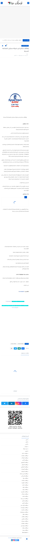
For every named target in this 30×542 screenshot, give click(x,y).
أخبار (27, 439)
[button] (23, 348)
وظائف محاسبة (24, 509)
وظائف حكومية (25, 482)
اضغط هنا (21, 291)
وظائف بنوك (25, 478)
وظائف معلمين (25, 518)
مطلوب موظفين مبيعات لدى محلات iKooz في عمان (11, 40)
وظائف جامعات (25, 480)
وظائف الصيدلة (25, 469)
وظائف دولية (25, 489)
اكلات (26, 442)
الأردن (26, 444)
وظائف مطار (25, 514)
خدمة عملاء (25, 448)
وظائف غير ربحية (24, 498)
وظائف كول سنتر (24, 505)
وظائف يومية (25, 530)
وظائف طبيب (25, 496)
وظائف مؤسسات (24, 507)
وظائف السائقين (24, 466)
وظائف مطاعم (25, 516)
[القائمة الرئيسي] (28, 3)
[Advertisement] (15, 22)
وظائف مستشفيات (24, 512)
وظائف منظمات (24, 523)
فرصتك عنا (15, 307)
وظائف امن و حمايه (24, 473)
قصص (26, 451)
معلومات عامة (25, 453)
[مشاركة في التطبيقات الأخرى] (11, 348)
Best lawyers (25, 532)
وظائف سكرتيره (24, 491)
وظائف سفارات (24, 455)
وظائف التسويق (24, 462)
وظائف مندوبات (24, 521)
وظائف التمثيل (25, 464)
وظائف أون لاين (24, 475)
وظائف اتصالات (24, 457)
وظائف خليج (25, 487)
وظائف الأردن (25, 460)
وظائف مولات (25, 527)
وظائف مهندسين (24, 525)
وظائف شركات (13, 343)
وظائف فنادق (25, 500)
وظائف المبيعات (25, 45)
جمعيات (26, 446)
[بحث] (2, 3)
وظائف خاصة (25, 485)
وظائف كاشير (25, 503)
